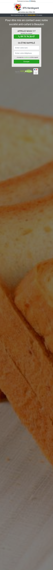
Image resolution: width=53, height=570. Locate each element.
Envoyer (26, 62)
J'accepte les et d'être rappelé (27, 57)
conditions (26, 57)
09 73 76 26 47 (26, 36)
